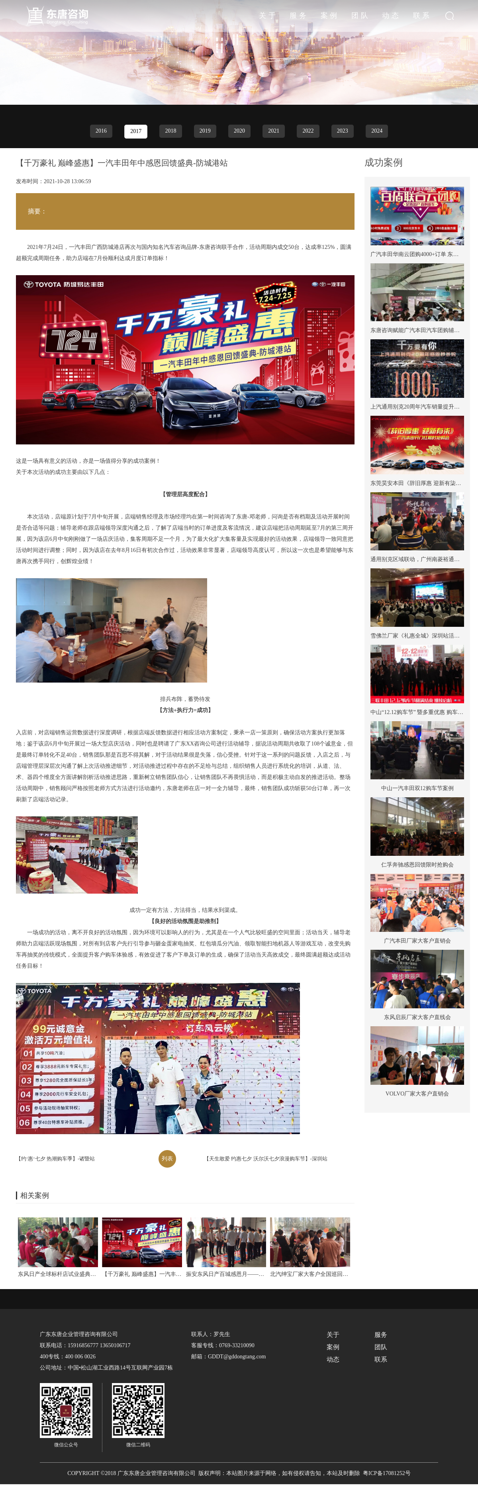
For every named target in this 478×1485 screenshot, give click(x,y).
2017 (133, 132)
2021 (274, 132)
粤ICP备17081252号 (387, 1474)
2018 (169, 132)
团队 (378, 16)
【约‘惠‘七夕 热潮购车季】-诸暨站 (55, 1159)
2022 (309, 132)
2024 (379, 132)
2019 (204, 132)
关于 (306, 16)
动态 (402, 16)
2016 (98, 132)
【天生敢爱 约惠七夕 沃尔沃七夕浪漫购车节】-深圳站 (265, 1159)
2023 (344, 132)
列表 (167, 1159)
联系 (426, 16)
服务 (330, 16)
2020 (239, 132)
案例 (354, 16)
